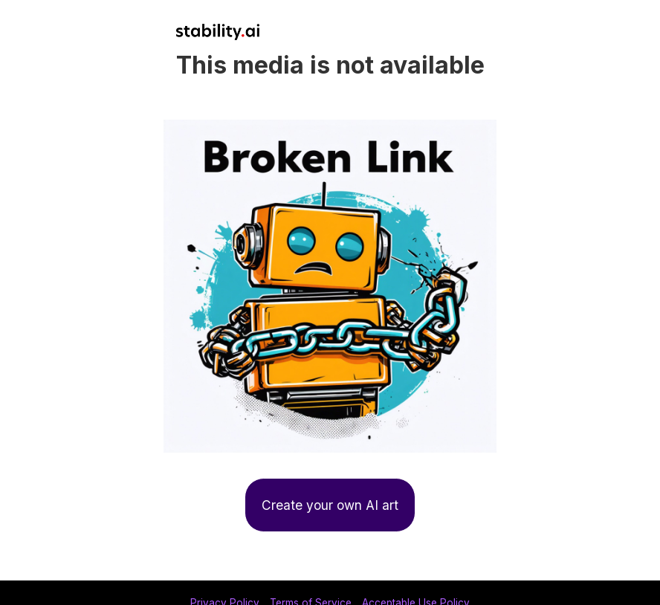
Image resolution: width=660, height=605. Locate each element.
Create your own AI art (330, 505)
